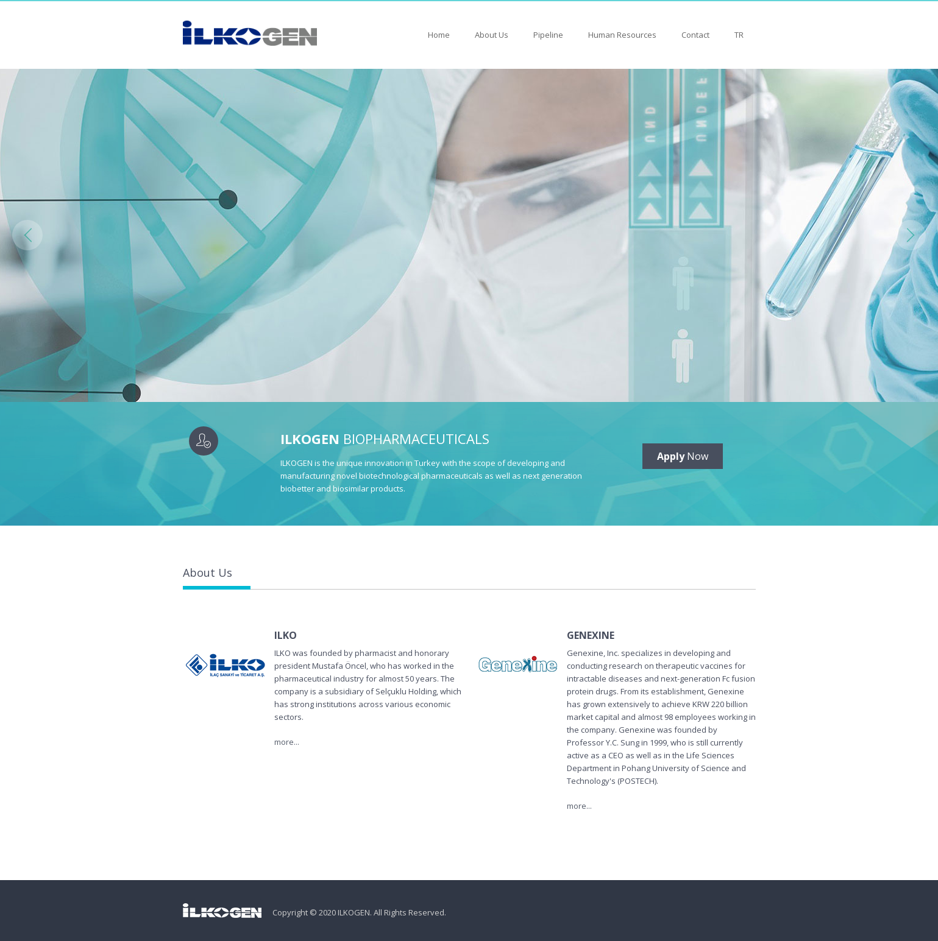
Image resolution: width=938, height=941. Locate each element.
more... (286, 741)
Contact (695, 34)
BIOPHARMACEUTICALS (384, 438)
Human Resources (622, 34)
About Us (491, 34)
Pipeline (548, 34)
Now (682, 456)
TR (739, 34)
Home (439, 34)
